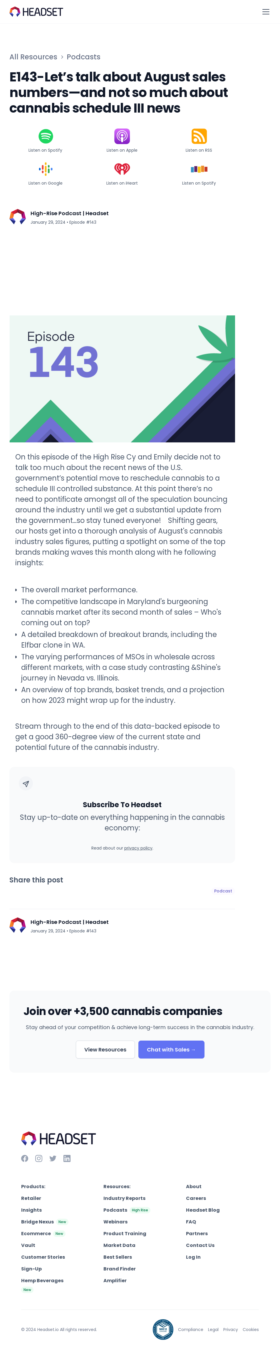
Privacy (230, 1329)
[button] (265, 12)
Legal (213, 1329)
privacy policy (138, 848)
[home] (36, 11)
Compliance (190, 1329)
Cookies (251, 1329)
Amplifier (115, 1280)
